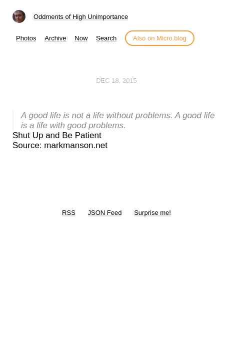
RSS (69, 212)
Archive (55, 38)
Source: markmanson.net (60, 145)
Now (81, 38)
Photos (26, 38)
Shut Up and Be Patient (57, 135)
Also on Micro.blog (159, 38)
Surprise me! (152, 212)
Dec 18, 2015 (116, 80)
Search (106, 38)
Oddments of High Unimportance (81, 16)
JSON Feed (105, 212)
